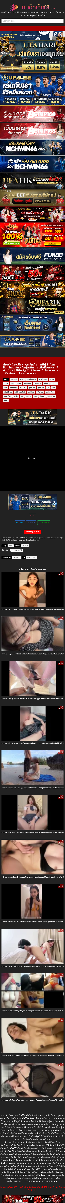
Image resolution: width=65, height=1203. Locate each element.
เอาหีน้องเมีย (43, 379)
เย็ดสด (18, 383)
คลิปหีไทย (31, 392)
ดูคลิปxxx (32, 388)
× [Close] (63, 1195)
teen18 (28, 396)
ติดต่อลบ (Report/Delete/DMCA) (14, 1187)
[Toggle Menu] (62, 29)
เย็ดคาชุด (47, 383)
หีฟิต (5, 388)
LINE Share (44, 522)
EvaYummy (51, 396)
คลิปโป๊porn (8, 392)
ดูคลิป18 (41, 388)
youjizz (16, 396)
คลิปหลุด (40, 392)
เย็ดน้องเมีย (27, 383)
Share (19, 522)
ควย (53, 388)
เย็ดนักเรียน (37, 383)
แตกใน (22, 379)
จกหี (48, 388)
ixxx (35, 396)
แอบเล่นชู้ (14, 379)
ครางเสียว (7, 396)
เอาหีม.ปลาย (31, 379)
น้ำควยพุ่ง (23, 388)
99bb (5, 400)
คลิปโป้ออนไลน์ (20, 392)
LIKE (32, 515)
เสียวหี (6, 383)
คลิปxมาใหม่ (50, 392)
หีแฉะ (55, 383)
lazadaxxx (17, 557)
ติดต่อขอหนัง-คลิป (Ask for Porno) (44, 1187)
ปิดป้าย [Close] (4, 53)
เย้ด (12, 383)
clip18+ (42, 396)
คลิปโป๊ (20, 550)
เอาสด (52, 379)
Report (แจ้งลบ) (32, 532)
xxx (22, 396)
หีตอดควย (13, 388)
